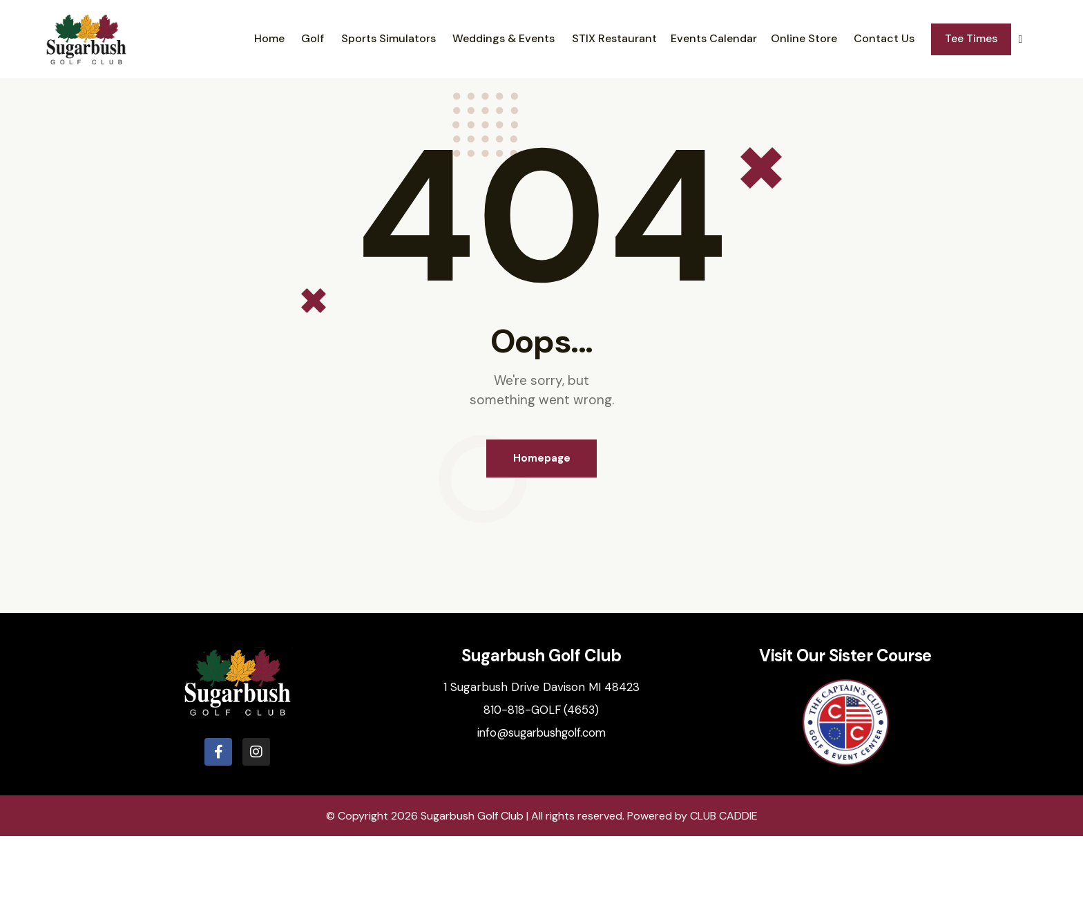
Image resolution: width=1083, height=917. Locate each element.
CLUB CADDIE (724, 896)
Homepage (542, 538)
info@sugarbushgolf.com (541, 813)
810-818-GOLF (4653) (541, 790)
